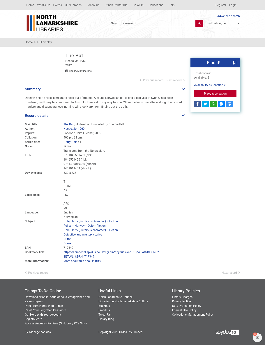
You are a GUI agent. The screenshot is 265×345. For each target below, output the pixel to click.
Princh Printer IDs (116, 5)
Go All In (138, 5)
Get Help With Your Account (43, 314)
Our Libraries (73, 5)
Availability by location (210, 85)
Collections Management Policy (192, 314)
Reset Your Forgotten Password (45, 310)
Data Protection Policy (186, 306)
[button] (234, 62)
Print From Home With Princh (44, 306)
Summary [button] (33, 89)
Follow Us (93, 5)
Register (220, 5)
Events (57, 5)
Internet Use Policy (184, 310)
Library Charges (182, 297)
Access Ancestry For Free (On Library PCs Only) (56, 323)
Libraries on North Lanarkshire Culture (123, 301)
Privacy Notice (181, 301)
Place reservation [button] (220, 93)
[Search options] (222, 23)
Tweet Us (104, 314)
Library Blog (106, 319)
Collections (156, 5)
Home (30, 5)
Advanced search (228, 16)
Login (232, 5)
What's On (43, 5)
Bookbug (104, 306)
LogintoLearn (33, 319)
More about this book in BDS (82, 261)
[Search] (199, 23)
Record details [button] (36, 115)
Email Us (104, 310)
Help (172, 5)
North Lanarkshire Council (115, 297)
